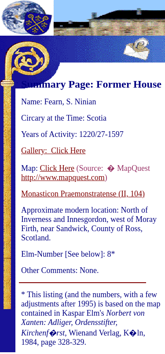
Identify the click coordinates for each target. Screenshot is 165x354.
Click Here (57, 168)
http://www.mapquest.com (63, 177)
